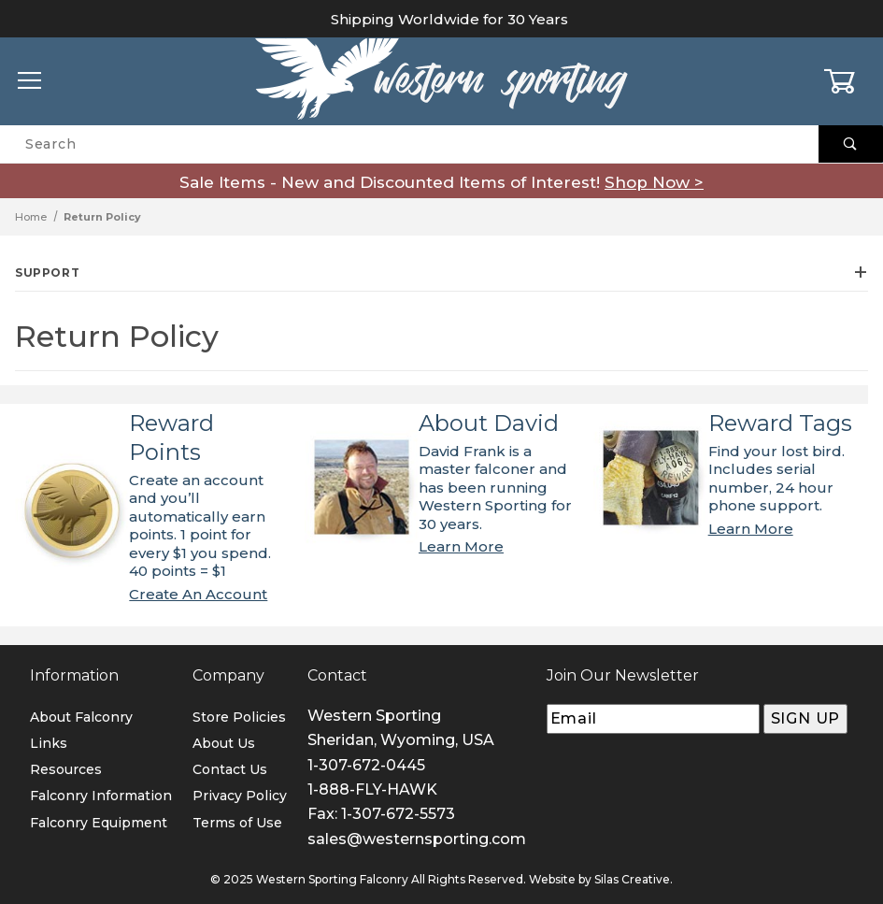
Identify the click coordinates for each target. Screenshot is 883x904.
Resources (66, 769)
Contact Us (229, 769)
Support (441, 272)
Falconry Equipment (98, 822)
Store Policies (239, 717)
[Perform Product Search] (851, 144)
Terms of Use (237, 822)
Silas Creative (632, 879)
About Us (223, 743)
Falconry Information (101, 795)
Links (48, 743)
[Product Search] (409, 144)
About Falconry (81, 717)
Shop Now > (654, 182)
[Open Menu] (30, 82)
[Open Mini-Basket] (853, 81)
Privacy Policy (239, 795)
